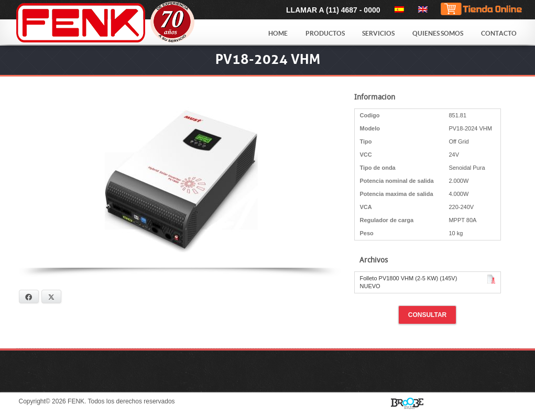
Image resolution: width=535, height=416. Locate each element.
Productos (325, 33)
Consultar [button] (427, 315)
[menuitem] (397, 9)
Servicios (378, 33)
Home (278, 33)
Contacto (499, 33)
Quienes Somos (437, 33)
